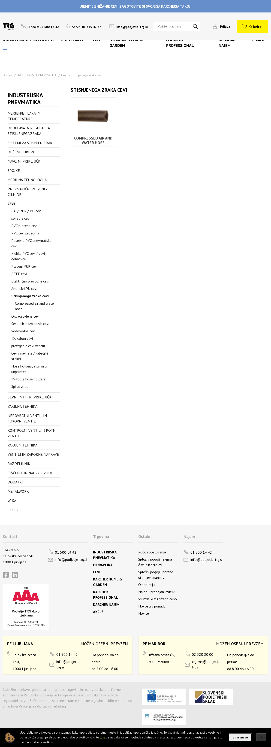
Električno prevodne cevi (30, 281)
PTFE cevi (19, 273)
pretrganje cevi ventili (28, 345)
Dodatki (15, 482)
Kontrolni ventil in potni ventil (32, 433)
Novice (143, 613)
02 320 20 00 (202, 654)
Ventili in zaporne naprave (33, 454)
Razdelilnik (19, 463)
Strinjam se (240, 737)
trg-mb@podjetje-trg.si (206, 664)
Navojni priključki (25, 161)
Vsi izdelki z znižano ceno (157, 599)
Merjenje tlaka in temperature (24, 116)
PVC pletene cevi (24, 225)
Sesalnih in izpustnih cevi (30, 323)
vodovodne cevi (23, 331)
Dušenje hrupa (21, 152)
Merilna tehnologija (27, 179)
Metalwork (18, 491)
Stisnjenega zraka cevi (87, 75)
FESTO (13, 509)
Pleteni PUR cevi (24, 266)
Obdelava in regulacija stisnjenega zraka (29, 131)
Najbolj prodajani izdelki (156, 591)
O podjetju (146, 584)
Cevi (64, 75)
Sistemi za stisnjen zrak (30, 142)
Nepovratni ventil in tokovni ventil (27, 418)
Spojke (14, 170)
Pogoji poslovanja (152, 552)
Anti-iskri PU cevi (24, 288)
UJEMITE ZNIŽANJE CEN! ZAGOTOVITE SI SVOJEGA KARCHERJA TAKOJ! (135, 6)
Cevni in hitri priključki (30, 397)
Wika (12, 500)
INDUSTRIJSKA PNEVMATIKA (37, 75)
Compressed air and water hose (35, 306)
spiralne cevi (20, 218)
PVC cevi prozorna (25, 233)
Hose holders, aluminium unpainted (30, 369)
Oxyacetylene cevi (25, 316)
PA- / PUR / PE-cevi (26, 211)
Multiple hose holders (28, 379)
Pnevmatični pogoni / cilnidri (27, 192)
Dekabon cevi (22, 338)
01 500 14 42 (65, 552)
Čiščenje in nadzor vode (30, 473)
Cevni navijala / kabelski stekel (29, 356)
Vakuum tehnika (22, 445)
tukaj (103, 737)
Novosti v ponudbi (152, 606)
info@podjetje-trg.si (132, 27)
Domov (8, 75)
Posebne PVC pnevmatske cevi (31, 243)
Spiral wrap (19, 386)
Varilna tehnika (22, 406)
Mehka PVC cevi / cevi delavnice (28, 256)
